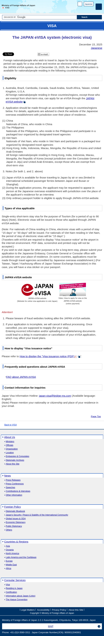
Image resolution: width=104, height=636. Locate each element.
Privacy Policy (59, 610)
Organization (12, 449)
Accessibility (43, 610)
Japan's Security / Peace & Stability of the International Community (37, 515)
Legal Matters (28, 610)
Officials (9, 445)
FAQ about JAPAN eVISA (21, 376)
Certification (11, 592)
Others (9, 530)
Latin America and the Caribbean (21, 557)
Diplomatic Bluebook (15, 511)
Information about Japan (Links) (20, 596)
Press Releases (13, 480)
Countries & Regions (16, 541)
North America (12, 553)
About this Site (12, 464)
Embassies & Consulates (17, 456)
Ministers (10, 441)
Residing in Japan (14, 588)
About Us (9, 437)
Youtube (91, 9)
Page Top (96, 416)
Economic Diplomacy (15, 522)
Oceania (10, 550)
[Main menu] (99, 7)
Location (10, 453)
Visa (8, 585)
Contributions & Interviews (18, 491)
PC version (80, 4)
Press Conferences (15, 484)
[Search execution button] (89, 17)
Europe (9, 561)
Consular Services (15, 580)
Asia (8, 546)
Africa (8, 568)
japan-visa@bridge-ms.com (55, 395)
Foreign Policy (12, 506)
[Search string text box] (39, 17)
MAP (50, 626)
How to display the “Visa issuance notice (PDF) (47, 356)
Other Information (14, 495)
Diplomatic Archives (15, 460)
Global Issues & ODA (16, 519)
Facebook (82, 9)
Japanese (88, 4)
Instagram (87, 9)
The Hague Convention (16, 600)
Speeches (10, 487)
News (7, 475)
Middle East (11, 565)
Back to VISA (10, 425)
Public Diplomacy (14, 526)
